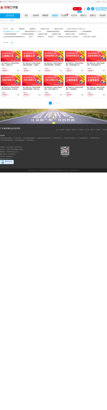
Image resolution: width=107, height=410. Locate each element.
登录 (75, 8)
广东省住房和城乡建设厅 (28, 138)
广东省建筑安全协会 (94, 138)
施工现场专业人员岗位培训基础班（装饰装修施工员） (74, 64)
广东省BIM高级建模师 (9, 34)
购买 (18, 70)
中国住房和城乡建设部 (6, 138)
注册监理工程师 (42, 34)
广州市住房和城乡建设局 (6, 140)
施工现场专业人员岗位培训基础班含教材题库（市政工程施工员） (31, 88)
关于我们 (104, 1)
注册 (79, 9)
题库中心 (83, 16)
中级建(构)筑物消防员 (70, 31)
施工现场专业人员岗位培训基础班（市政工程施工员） (53, 88)
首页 (26, 16)
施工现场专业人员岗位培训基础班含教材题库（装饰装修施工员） (53, 64)
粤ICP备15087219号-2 (59, 170)
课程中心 (12, 20)
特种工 (31, 36)
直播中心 (93, 16)
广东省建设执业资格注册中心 (43, 138)
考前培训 (55, 16)
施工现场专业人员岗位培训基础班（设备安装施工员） (95, 64)
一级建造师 (21, 29)
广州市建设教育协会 (19, 140)
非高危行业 (40, 36)
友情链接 (98, 1)
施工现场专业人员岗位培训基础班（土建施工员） (10, 64)
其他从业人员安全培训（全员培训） (68, 36)
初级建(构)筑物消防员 (53, 31)
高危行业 (51, 36)
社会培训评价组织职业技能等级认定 (14, 36)
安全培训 (102, 16)
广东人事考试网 (17, 138)
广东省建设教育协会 (82, 138)
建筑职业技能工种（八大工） (33, 31)
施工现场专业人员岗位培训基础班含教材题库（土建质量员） (95, 88)
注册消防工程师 (56, 34)
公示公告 (74, 16)
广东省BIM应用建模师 (27, 34)
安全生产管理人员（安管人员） (76, 29)
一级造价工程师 (44, 29)
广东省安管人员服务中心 (69, 138)
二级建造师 (32, 29)
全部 (12, 29)
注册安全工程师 (70, 34)
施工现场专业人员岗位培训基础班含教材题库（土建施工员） (31, 64)
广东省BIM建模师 (86, 31)
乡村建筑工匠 (83, 34)
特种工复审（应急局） (90, 36)
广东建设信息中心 (57, 138)
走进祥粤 (36, 16)
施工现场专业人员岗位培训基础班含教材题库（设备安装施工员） (10, 88)
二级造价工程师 (58, 29)
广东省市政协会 (30, 140)
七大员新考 (64, 16)
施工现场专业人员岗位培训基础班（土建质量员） (74, 88)
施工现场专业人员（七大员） (12, 31)
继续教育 (45, 16)
